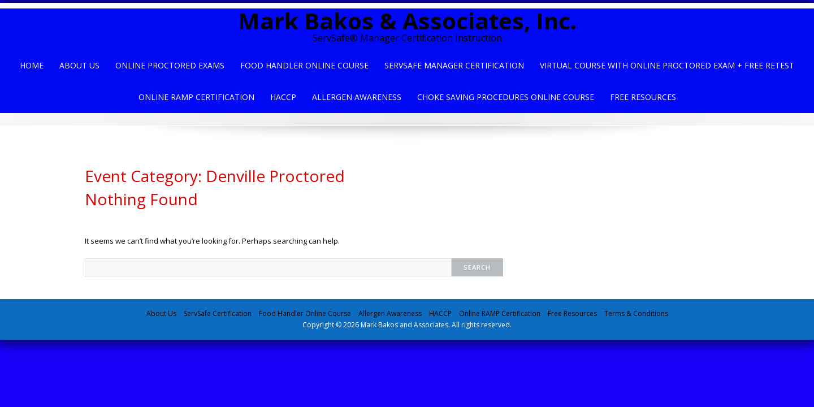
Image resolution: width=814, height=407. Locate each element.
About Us (79, 65)
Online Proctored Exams (169, 65)
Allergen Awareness (356, 97)
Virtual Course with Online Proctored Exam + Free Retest (667, 65)
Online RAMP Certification (499, 313)
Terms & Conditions (636, 313)
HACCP (283, 97)
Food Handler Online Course (304, 65)
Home (32, 65)
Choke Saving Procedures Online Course (505, 97)
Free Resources (643, 97)
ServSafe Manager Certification (454, 65)
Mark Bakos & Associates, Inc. (407, 20)
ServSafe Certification (218, 313)
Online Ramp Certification (196, 97)
